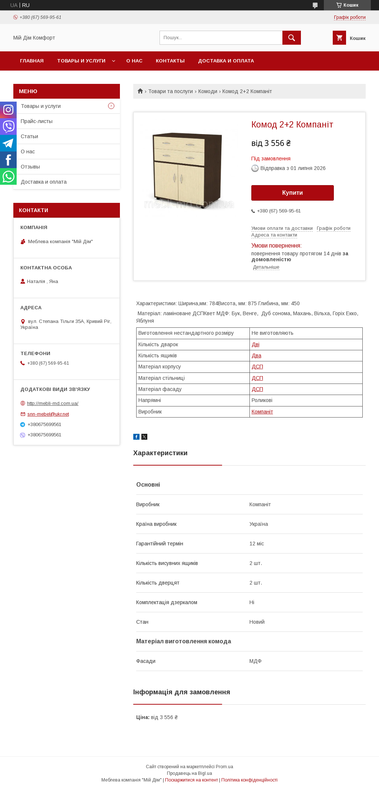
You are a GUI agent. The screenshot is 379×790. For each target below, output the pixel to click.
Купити (292, 193)
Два (256, 355)
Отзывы (30, 167)
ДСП (257, 367)
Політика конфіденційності (249, 780)
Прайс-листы (37, 121)
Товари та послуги (170, 91)
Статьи (29, 136)
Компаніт (262, 412)
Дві (255, 344)
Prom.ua (224, 766)
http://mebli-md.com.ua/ (52, 403)
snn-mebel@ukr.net (48, 414)
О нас (134, 61)
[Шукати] (291, 38)
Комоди (207, 91)
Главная (32, 61)
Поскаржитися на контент (191, 780)
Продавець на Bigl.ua (189, 773)
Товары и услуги (81, 61)
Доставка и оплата (226, 61)
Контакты (170, 61)
